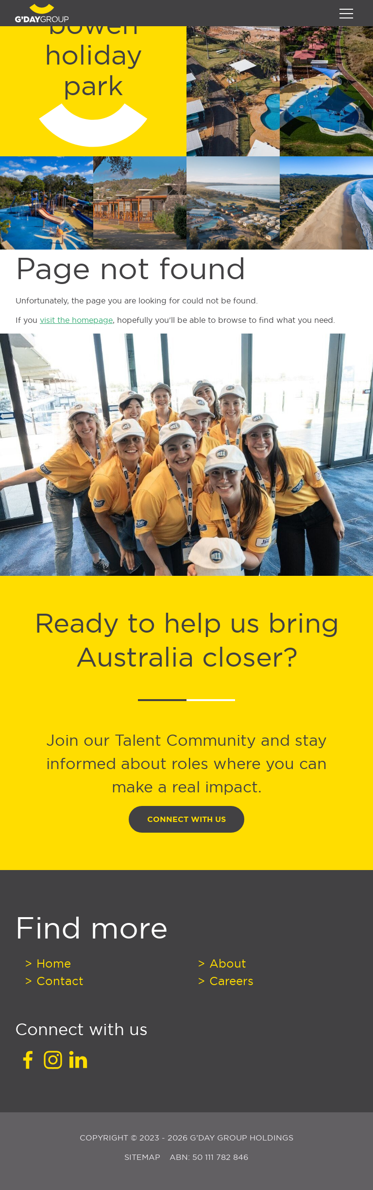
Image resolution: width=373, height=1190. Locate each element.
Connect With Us (186, 819)
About (226, 963)
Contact (58, 980)
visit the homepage (76, 320)
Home (52, 963)
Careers (230, 980)
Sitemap (143, 1157)
